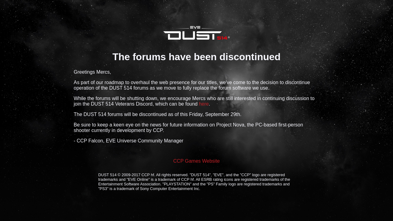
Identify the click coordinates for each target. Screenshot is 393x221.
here (204, 104)
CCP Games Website (196, 161)
